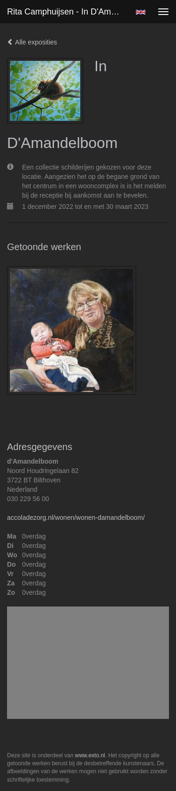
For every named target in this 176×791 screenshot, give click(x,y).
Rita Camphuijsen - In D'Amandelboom (67, 11)
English (140, 12)
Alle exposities (32, 42)
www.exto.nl (90, 755)
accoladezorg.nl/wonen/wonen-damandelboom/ (76, 517)
